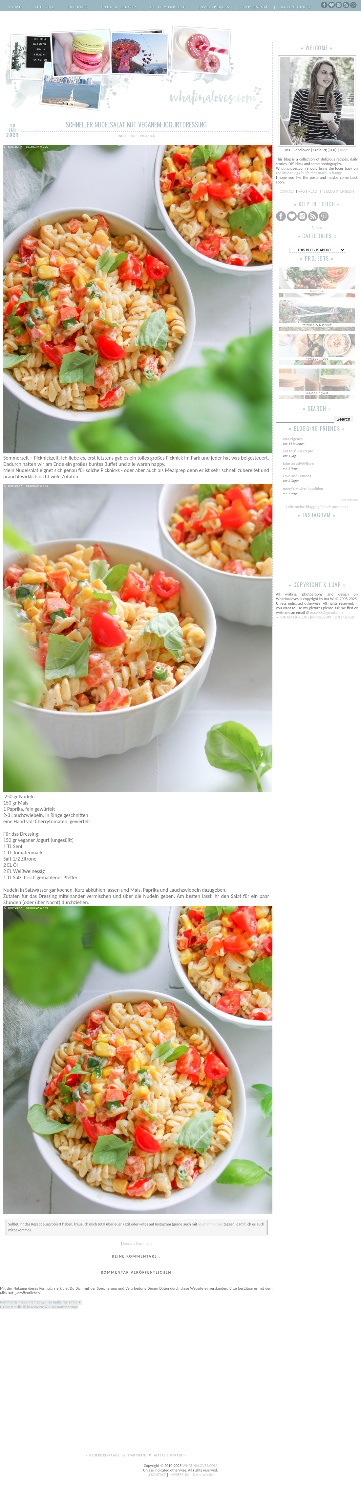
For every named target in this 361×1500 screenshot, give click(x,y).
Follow (316, 227)
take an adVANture (298, 463)
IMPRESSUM (321, 617)
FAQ (301, 191)
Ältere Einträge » (170, 1455)
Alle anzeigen (350, 499)
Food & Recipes (119, 7)
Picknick (147, 136)
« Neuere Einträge (103, 1455)
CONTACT (288, 191)
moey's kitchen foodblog (303, 488)
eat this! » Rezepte (298, 451)
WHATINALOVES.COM (199, 1465)
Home (15, 7)
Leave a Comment (137, 1243)
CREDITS (302, 617)
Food (133, 136)
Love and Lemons (297, 476)
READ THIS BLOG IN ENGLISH (331, 191)
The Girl (44, 7)
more (344, 150)
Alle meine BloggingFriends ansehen (317, 506)
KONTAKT (287, 617)
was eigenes (293, 439)
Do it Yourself (168, 7)
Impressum (255, 7)
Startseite (137, 1455)
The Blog (78, 7)
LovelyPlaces (214, 7)
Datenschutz (296, 7)
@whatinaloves (210, 1224)
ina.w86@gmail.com (326, 612)
